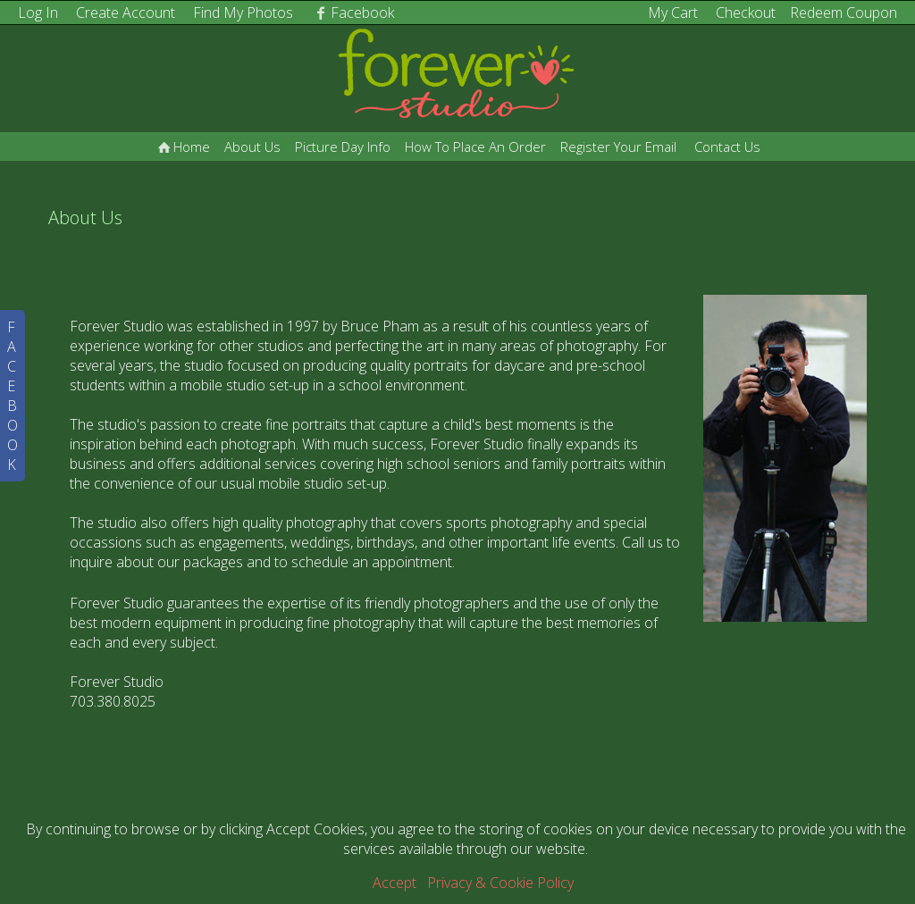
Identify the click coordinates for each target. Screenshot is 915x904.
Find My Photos (243, 12)
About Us (252, 146)
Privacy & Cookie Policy (500, 882)
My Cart (674, 12)
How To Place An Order (475, 146)
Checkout (746, 12)
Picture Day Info (342, 146)
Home (182, 146)
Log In (38, 12)
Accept (394, 882)
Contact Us (727, 146)
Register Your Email (618, 146)
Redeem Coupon (843, 12)
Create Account (125, 12)
